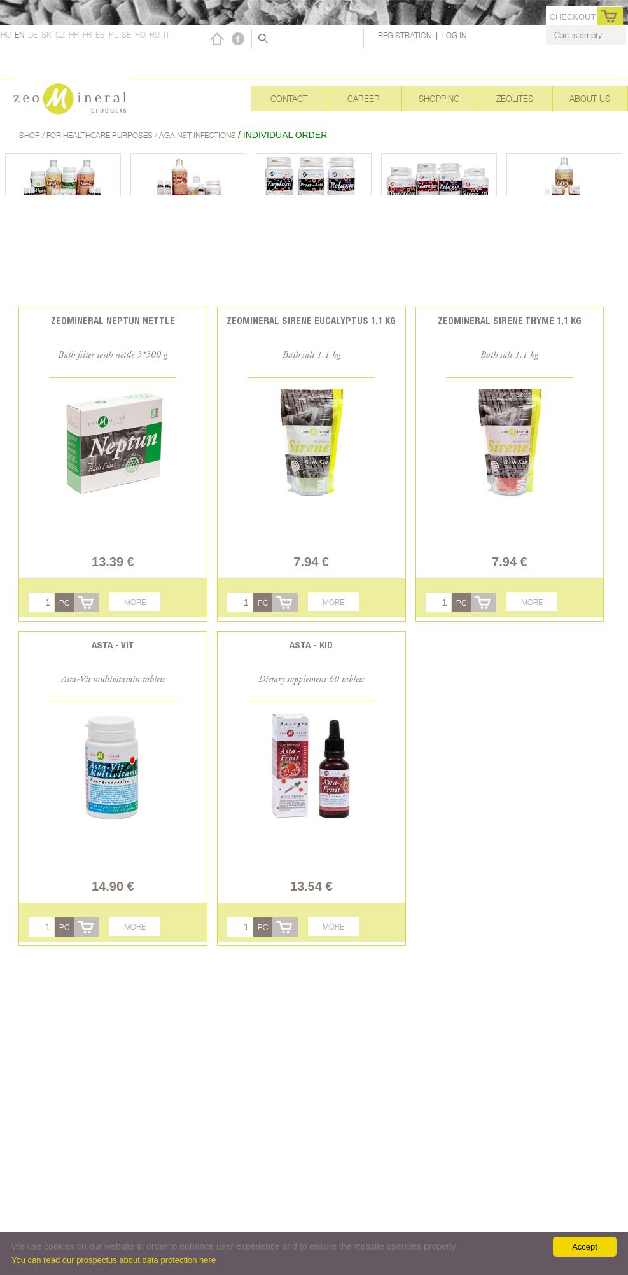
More (135, 602)
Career (363, 99)
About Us (589, 99)
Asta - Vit (113, 644)
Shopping (439, 99)
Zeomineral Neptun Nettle (113, 320)
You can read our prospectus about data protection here (113, 1260)
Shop (30, 135)
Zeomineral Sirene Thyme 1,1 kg (510, 320)
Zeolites (514, 99)
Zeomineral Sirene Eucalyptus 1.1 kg (311, 320)
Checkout (573, 17)
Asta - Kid (311, 644)
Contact (288, 99)
